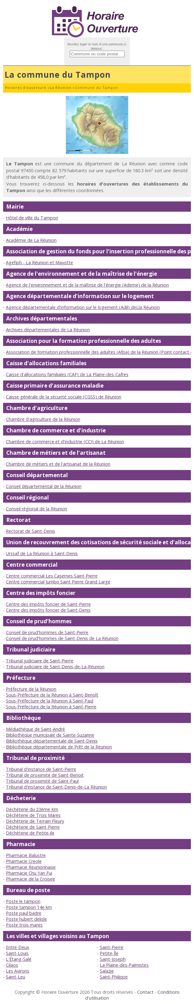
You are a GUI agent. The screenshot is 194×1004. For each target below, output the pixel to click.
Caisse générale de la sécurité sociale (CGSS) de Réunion (63, 397)
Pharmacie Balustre (26, 855)
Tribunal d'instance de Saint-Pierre (41, 769)
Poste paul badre (23, 913)
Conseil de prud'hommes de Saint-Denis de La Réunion (62, 638)
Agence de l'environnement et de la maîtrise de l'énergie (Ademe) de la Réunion (87, 285)
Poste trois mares (24, 925)
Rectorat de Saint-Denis (30, 531)
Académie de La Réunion (31, 240)
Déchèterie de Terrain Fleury (35, 821)
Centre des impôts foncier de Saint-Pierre (48, 604)
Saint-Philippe (114, 977)
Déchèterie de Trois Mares (33, 815)
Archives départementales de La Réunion (48, 330)
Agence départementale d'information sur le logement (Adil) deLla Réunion (83, 307)
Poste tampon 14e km (29, 907)
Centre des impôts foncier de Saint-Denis (48, 610)
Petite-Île (109, 953)
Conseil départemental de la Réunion (43, 486)
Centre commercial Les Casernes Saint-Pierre (52, 576)
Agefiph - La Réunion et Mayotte (39, 262)
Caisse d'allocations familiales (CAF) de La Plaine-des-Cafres (67, 374)
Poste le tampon (23, 901)
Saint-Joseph (113, 959)
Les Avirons (17, 971)
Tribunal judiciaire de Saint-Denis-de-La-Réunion (55, 667)
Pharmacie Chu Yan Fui (29, 873)
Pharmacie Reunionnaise (31, 867)
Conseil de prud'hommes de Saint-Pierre (47, 632)
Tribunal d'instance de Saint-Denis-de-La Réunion (56, 787)
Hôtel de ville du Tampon (32, 218)
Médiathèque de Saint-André (35, 729)
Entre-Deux (17, 947)
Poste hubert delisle (26, 919)
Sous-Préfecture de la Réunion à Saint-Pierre (51, 707)
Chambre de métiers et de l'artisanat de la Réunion (58, 464)
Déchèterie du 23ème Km (32, 809)
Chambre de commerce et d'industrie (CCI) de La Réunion (65, 441)
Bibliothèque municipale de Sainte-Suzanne (50, 735)
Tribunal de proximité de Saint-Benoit (45, 775)
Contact (145, 992)
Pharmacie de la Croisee (30, 879)
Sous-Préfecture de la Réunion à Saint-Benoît (52, 695)
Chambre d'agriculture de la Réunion (43, 419)
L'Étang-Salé (18, 959)
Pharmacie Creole (24, 861)
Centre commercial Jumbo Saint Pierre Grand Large (58, 582)
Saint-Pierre (111, 947)
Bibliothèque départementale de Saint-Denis (52, 741)
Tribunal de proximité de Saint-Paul (42, 781)
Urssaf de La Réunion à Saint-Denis (42, 553)
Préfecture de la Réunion (31, 689)
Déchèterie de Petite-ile (30, 833)
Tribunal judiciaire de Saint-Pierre (39, 661)
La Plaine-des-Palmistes (124, 965)
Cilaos (12, 965)
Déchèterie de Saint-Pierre (33, 827)
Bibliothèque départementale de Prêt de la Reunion (59, 747)
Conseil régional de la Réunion (36, 509)
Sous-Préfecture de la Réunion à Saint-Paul (49, 701)
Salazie (107, 971)
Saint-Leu (15, 977)
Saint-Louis (17, 953)
